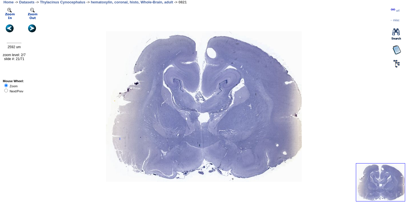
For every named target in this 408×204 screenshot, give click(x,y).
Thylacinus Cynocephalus (62, 2)
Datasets (27, 2)
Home (8, 2)
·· (395, 20)
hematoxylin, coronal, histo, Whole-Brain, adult (132, 2)
